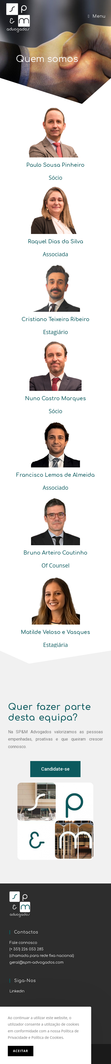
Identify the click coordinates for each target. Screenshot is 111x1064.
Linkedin (16, 991)
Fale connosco (23, 943)
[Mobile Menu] (96, 16)
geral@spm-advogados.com (36, 962)
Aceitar (20, 1051)
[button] (55, 769)
